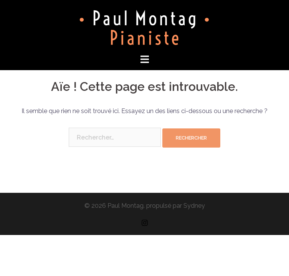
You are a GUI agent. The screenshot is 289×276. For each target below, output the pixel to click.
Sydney (194, 205)
